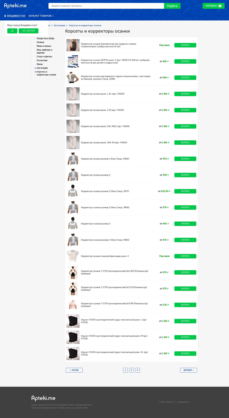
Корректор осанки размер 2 (95, 175)
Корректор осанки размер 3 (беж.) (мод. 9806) (105, 240)
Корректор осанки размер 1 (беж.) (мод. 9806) (105, 158)
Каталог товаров (40, 16)
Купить (185, 45)
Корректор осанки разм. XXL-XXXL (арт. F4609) (105, 126)
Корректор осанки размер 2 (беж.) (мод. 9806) (105, 207)
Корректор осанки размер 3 (95, 223)
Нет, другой (28, 31)
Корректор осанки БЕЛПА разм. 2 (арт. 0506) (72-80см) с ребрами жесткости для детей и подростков (115, 61)
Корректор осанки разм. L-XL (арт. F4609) (102, 94)
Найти (172, 6)
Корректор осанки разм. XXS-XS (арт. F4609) (104, 142)
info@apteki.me (183, 402)
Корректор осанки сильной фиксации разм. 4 (105, 256)
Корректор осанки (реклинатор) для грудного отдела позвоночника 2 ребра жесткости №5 (108, 45)
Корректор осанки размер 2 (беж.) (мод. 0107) (105, 191)
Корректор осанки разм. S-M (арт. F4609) (102, 110)
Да (12, 31)
